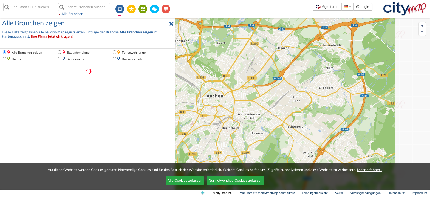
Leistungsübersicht (314, 193)
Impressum (419, 193)
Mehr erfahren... (369, 169)
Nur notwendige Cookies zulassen (236, 180)
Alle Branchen (72, 13)
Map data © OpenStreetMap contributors (267, 193)
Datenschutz (396, 193)
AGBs (339, 193)
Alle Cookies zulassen (185, 180)
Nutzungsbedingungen (365, 193)
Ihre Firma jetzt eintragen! (52, 36)
